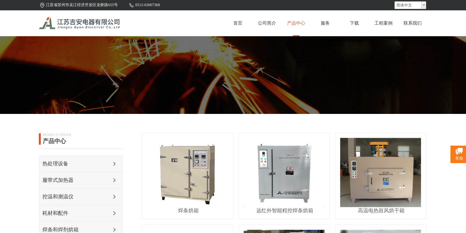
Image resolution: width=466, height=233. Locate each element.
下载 (354, 23)
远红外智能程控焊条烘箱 (284, 210)
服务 (325, 23)
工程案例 (383, 23)
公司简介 (267, 23)
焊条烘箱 (188, 210)
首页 (237, 23)
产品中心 (296, 23)
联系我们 (413, 23)
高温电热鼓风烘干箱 (381, 210)
